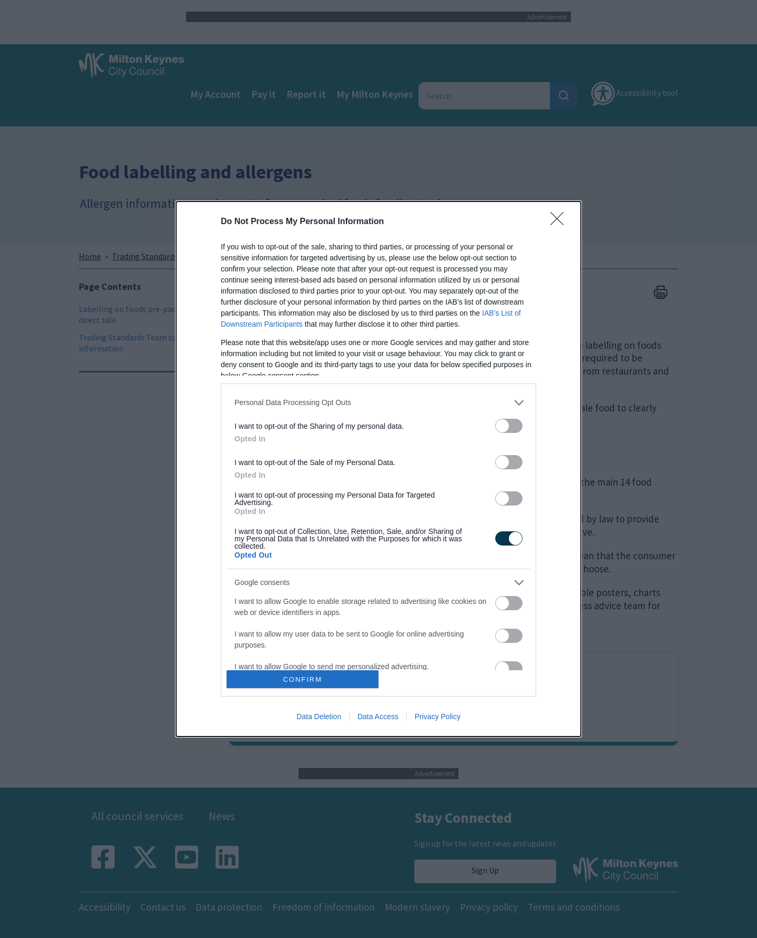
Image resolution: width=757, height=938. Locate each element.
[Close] (560, 222)
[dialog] (378, 469)
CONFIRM (302, 679)
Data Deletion (318, 716)
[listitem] (378, 402)
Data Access (377, 716)
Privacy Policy (438, 716)
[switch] (509, 426)
